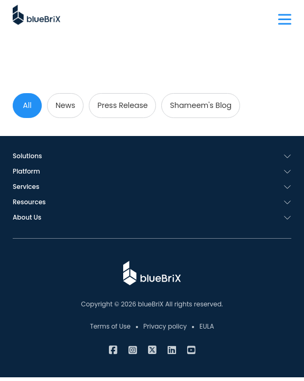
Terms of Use (110, 326)
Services (26, 186)
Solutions (27, 155)
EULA (206, 326)
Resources (29, 201)
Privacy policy (165, 326)
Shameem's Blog (201, 105)
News (65, 105)
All (27, 105)
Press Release (122, 105)
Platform (26, 171)
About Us (27, 217)
